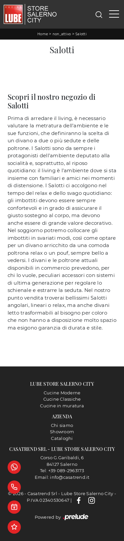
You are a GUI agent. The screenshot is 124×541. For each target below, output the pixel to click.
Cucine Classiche (62, 399)
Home (42, 34)
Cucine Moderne (62, 392)
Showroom (62, 431)
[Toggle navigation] (114, 14)
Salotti (81, 34)
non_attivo (62, 34)
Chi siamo (62, 425)
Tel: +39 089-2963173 (62, 470)
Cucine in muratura (62, 405)
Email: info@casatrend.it (62, 477)
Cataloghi (62, 438)
